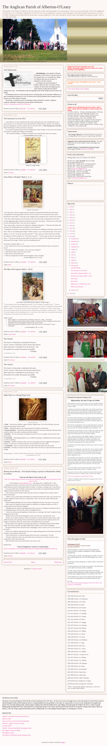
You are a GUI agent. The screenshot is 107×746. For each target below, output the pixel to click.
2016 (71, 225)
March (73, 263)
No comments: (31, 108)
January (73, 290)
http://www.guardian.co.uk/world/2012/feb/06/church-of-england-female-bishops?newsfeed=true (30, 548)
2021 (71, 212)
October (73, 244)
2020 (71, 215)
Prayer (10, 462)
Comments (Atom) (36, 568)
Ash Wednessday (10, 70)
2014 (71, 231)
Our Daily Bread (6, 725)
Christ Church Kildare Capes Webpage (78, 89)
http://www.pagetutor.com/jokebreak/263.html (81, 476)
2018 (71, 220)
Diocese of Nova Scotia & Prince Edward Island (15, 721)
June (72, 254)
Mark (9, 264)
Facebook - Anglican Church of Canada (13, 723)
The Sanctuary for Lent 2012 (15, 118)
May (72, 257)
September (74, 246)
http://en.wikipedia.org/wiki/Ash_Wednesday (17, 104)
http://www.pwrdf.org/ (87, 149)
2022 (71, 209)
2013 (71, 233)
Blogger (63, 742)
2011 (71, 293)
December (74, 238)
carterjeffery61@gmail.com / (79, 178)
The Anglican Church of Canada (11, 730)
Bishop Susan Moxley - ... (78, 286)
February (74, 265)
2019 (71, 217)
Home (33, 562)
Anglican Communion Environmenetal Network (15, 716)
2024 (71, 207)
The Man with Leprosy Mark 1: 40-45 (18, 269)
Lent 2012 (11, 172)
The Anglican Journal (8, 733)
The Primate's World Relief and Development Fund (16, 735)
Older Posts (58, 562)
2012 (71, 236)
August (73, 249)
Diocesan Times (6, 718)
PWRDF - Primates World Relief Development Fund (16, 728)
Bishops (10, 556)
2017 (71, 223)
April (73, 260)
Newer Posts (8, 562)
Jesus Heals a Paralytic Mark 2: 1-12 (18, 177)
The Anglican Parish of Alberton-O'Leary (36, 7)
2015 (71, 228)
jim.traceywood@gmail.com (79, 168)
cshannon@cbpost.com (25, 483)
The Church (8, 339)
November (74, 241)
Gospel (10, 334)
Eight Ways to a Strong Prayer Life (17, 395)
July (72, 252)
